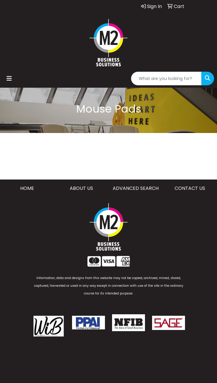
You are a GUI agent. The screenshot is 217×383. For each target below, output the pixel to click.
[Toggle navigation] (9, 78)
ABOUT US (81, 188)
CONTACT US (190, 188)
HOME (27, 188)
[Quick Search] (166, 78)
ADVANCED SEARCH (136, 188)
